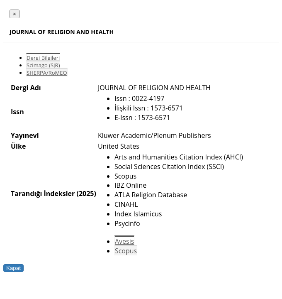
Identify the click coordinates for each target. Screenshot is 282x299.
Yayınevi (25, 135)
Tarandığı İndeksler (43, 193)
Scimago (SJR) (43, 65)
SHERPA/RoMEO (47, 72)
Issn (17, 111)
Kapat (13, 268)
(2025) (86, 193)
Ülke (18, 146)
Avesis (124, 241)
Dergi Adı (26, 87)
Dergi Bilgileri (43, 57)
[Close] (14, 14)
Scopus (126, 250)
